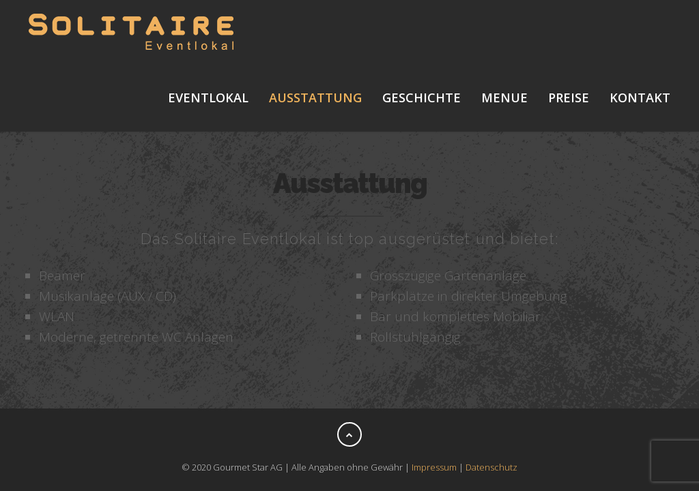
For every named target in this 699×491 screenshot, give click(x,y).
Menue (504, 97)
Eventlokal (208, 97)
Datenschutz (491, 467)
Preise (568, 97)
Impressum (434, 467)
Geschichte (421, 97)
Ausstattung (315, 97)
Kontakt (640, 97)
